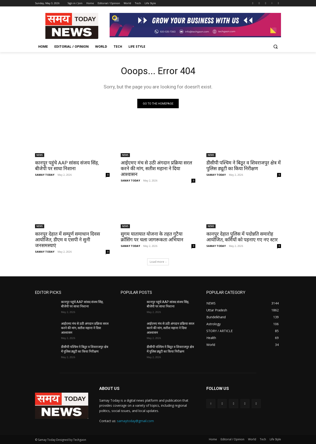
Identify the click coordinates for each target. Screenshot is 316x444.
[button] (275, 46)
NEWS (39, 155)
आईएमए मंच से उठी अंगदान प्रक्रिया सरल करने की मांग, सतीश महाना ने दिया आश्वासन (156, 168)
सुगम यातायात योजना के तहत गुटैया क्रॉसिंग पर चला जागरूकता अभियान (152, 236)
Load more (158, 262)
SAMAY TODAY (44, 174)
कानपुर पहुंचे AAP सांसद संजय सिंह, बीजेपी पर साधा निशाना (67, 165)
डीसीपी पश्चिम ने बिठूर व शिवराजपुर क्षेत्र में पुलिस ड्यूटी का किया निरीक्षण (243, 165)
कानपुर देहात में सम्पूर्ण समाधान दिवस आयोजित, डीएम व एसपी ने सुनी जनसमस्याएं (67, 239)
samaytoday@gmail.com (135, 421)
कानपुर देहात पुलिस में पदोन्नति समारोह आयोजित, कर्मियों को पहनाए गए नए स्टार (242, 236)
